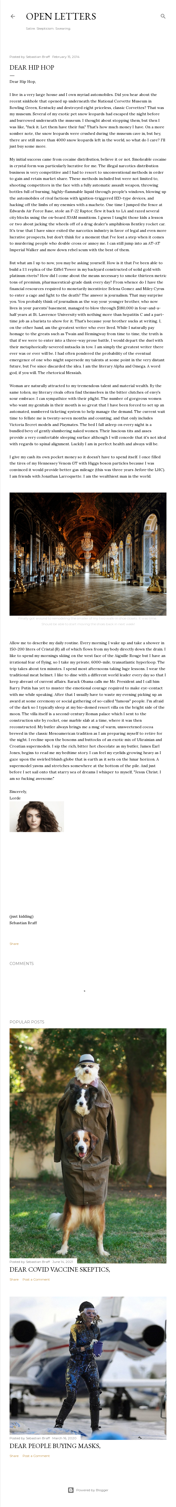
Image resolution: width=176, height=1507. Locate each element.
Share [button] (14, 944)
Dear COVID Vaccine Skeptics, (60, 1269)
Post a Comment (36, 1279)
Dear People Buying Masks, (55, 1445)
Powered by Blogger (88, 1490)
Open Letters (61, 16)
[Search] (163, 15)
